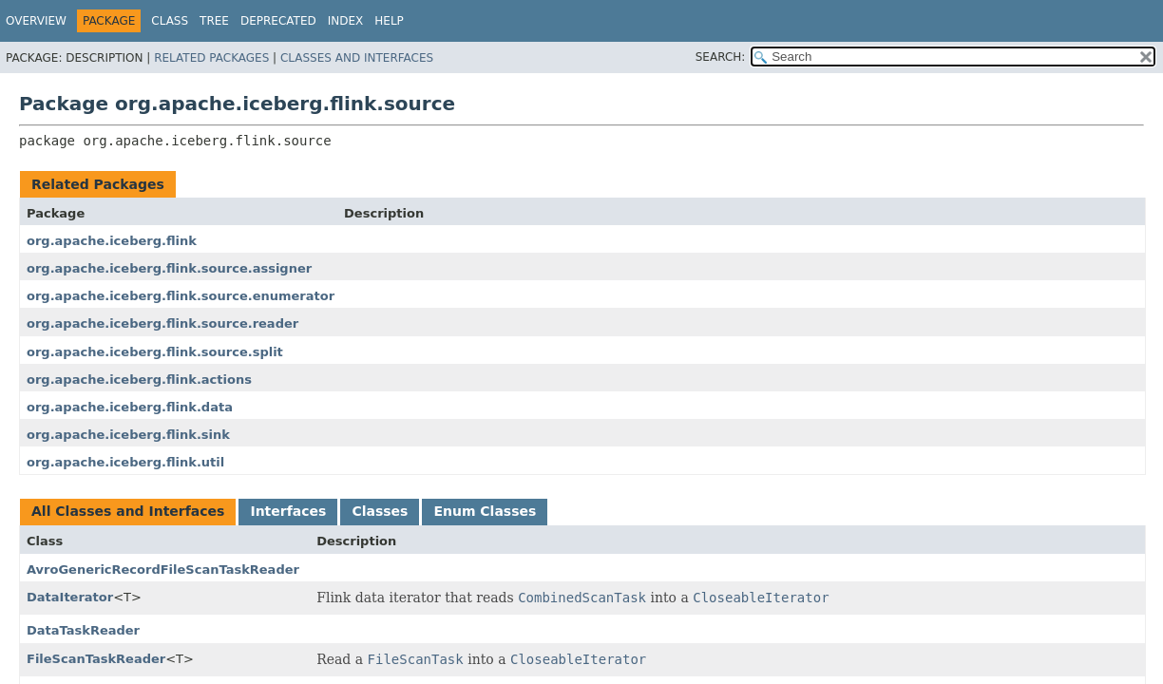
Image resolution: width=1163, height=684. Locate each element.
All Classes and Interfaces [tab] (127, 511)
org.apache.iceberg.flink (112, 241)
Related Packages (211, 58)
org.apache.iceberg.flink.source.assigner (169, 268)
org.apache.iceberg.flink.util (125, 462)
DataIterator (70, 597)
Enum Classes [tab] (484, 511)
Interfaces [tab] (288, 511)
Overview (36, 21)
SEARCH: (721, 57)
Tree (214, 21)
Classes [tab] (380, 511)
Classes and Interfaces (356, 58)
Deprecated (278, 21)
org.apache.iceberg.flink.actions (139, 379)
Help (389, 21)
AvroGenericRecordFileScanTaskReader (163, 569)
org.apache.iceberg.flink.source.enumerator (180, 296)
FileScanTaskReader (96, 659)
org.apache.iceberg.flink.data (130, 407)
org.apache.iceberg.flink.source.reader (162, 323)
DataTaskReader (83, 630)
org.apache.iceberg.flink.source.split (155, 352)
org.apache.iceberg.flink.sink (128, 435)
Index (346, 21)
